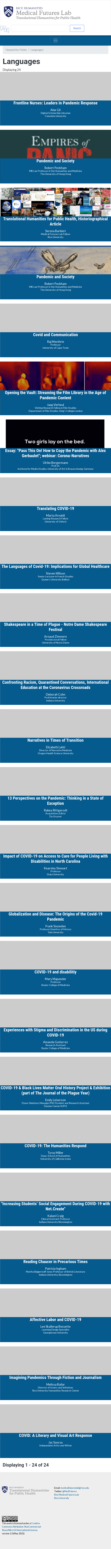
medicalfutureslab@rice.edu (75, 1487)
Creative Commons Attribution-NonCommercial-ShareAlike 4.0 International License (22, 1526)
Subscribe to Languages (4, 1470)
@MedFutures (69, 1491)
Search (77, 28)
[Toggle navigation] (55, 40)
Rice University (61, 1498)
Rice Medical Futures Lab (66, 1494)
